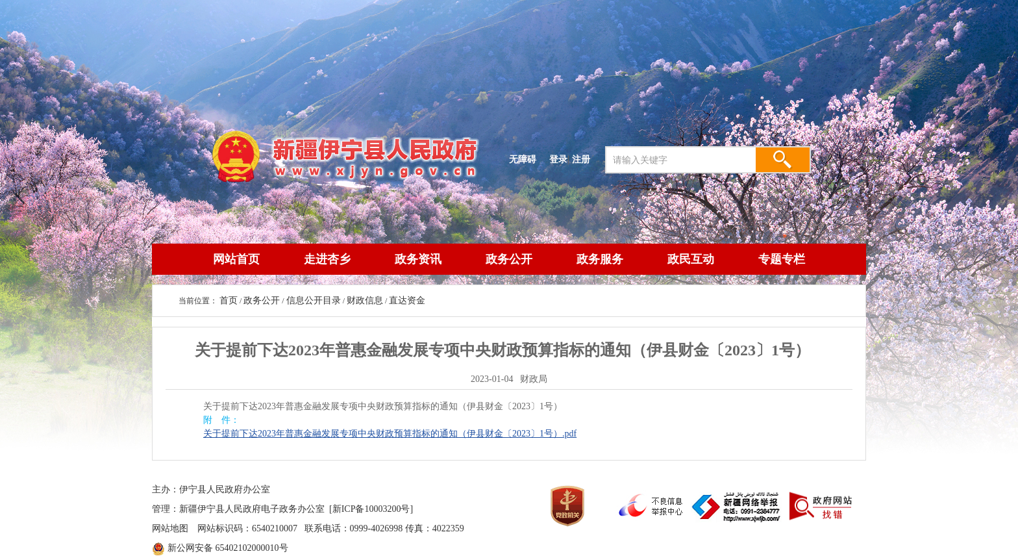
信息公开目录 (313, 300)
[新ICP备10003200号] (371, 509)
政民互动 (690, 259)
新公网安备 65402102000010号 (228, 548)
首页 (228, 300)
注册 (583, 159)
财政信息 (365, 300)
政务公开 (509, 259)
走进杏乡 (327, 259)
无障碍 (522, 159)
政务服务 (600, 259)
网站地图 (170, 528)
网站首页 (236, 259)
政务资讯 (418, 259)
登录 (558, 159)
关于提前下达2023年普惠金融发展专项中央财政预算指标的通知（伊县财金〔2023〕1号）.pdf (390, 433)
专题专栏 (781, 259)
